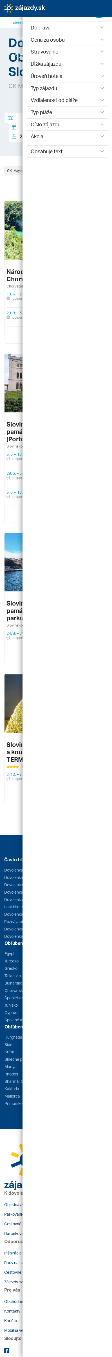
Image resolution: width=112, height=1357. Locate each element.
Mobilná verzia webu (22, 1330)
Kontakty (12, 1311)
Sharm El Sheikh (19, 1081)
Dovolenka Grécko (20, 877)
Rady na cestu (17, 1262)
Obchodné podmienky (23, 1301)
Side (8, 1044)
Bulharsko (13, 983)
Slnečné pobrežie (20, 1059)
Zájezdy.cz (13, 1281)
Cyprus (11, 1012)
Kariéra (10, 1320)
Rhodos (11, 1073)
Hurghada (13, 1037)
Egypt (10, 953)
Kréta (9, 1051)
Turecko (12, 960)
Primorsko (14, 1103)
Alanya (11, 1066)
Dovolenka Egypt (19, 870)
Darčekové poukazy (21, 1233)
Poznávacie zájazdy (21, 921)
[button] (28, 21)
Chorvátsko (15, 990)
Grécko (11, 968)
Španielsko (14, 997)
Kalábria (12, 1088)
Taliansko (13, 975)
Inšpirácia (13, 1253)
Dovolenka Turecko (21, 899)
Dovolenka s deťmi (20, 936)
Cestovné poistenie (21, 1223)
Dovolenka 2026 (18, 928)
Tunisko (11, 1005)
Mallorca (12, 1096)
